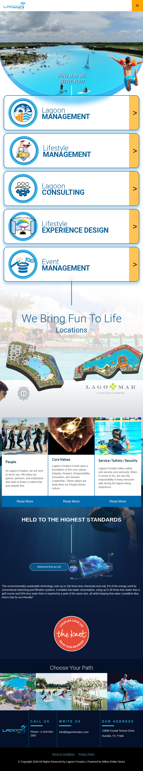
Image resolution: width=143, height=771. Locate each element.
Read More (25, 501)
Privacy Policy (86, 754)
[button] (137, 5)
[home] (12, 4)
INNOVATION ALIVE (49, 566)
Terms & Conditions (63, 754)
